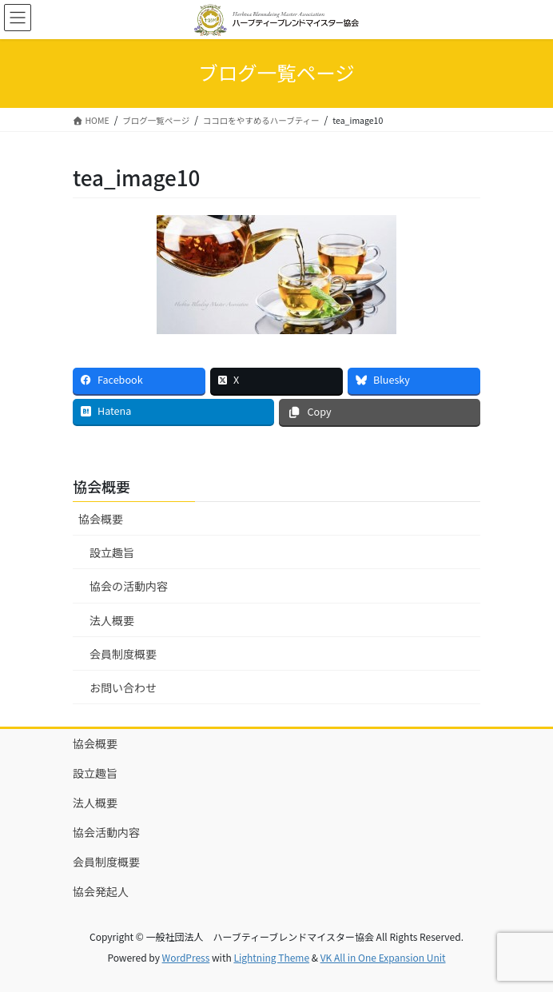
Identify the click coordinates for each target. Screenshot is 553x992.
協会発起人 (101, 891)
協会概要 (100, 519)
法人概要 (112, 620)
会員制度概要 (123, 654)
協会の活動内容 (129, 586)
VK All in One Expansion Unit (383, 957)
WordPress (186, 957)
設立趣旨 (112, 552)
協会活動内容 (106, 832)
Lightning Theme (271, 957)
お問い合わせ (123, 687)
